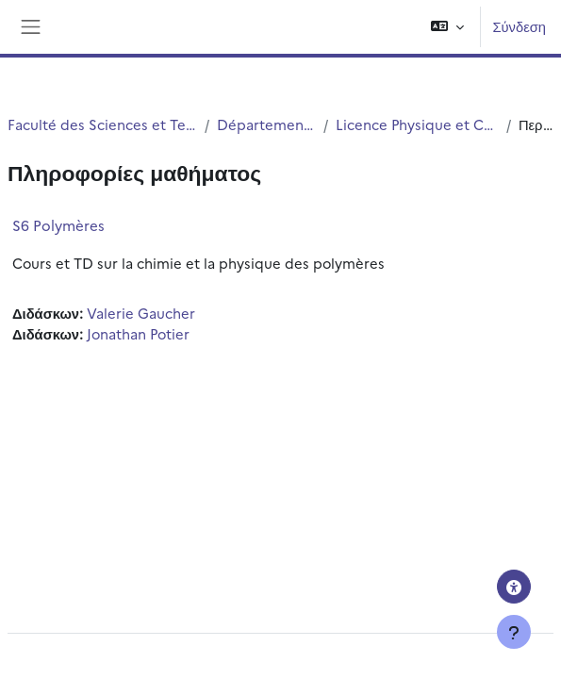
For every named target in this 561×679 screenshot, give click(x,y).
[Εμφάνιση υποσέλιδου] (514, 632)
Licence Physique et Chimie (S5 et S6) (417, 124)
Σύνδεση (519, 26)
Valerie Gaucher (141, 313)
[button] (447, 27)
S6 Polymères (58, 225)
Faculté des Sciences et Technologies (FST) (102, 124)
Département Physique (266, 124)
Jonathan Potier (138, 333)
